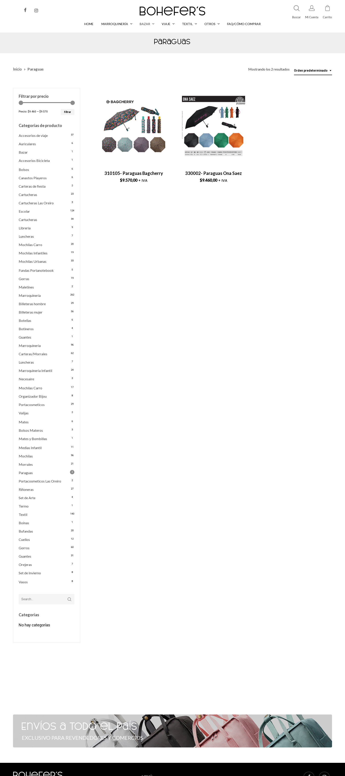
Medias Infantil (30, 448)
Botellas (25, 320)
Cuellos (24, 539)
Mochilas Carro (30, 245)
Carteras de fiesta (32, 186)
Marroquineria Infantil (35, 370)
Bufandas (26, 531)
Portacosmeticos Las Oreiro (40, 481)
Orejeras (25, 564)
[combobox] (313, 70)
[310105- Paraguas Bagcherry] (133, 127)
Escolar (24, 211)
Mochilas (26, 456)
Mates (24, 422)
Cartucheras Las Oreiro (36, 203)
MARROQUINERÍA (154, 773)
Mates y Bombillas (33, 439)
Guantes (25, 337)
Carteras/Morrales (33, 354)
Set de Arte (27, 498)
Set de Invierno (30, 573)
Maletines (26, 287)
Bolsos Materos (31, 430)
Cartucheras (28, 194)
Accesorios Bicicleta (34, 160)
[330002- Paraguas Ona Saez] (213, 127)
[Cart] (327, 10)
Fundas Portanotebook (36, 270)
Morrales (26, 464)
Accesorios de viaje (33, 135)
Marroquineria (30, 345)
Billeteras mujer (30, 312)
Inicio (17, 69)
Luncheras (26, 236)
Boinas (24, 523)
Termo (24, 506)
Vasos (23, 582)
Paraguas (26, 473)
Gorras (24, 279)
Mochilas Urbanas (32, 261)
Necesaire (26, 379)
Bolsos (24, 169)
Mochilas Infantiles (33, 253)
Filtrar (67, 112)
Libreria (25, 228)
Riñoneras (26, 489)
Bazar (23, 152)
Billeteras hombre (32, 304)
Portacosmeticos (32, 405)
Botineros (26, 329)
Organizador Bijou (33, 396)
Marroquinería (30, 295)
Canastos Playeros (33, 178)
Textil (23, 514)
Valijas (24, 413)
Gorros (24, 548)
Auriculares (27, 144)
